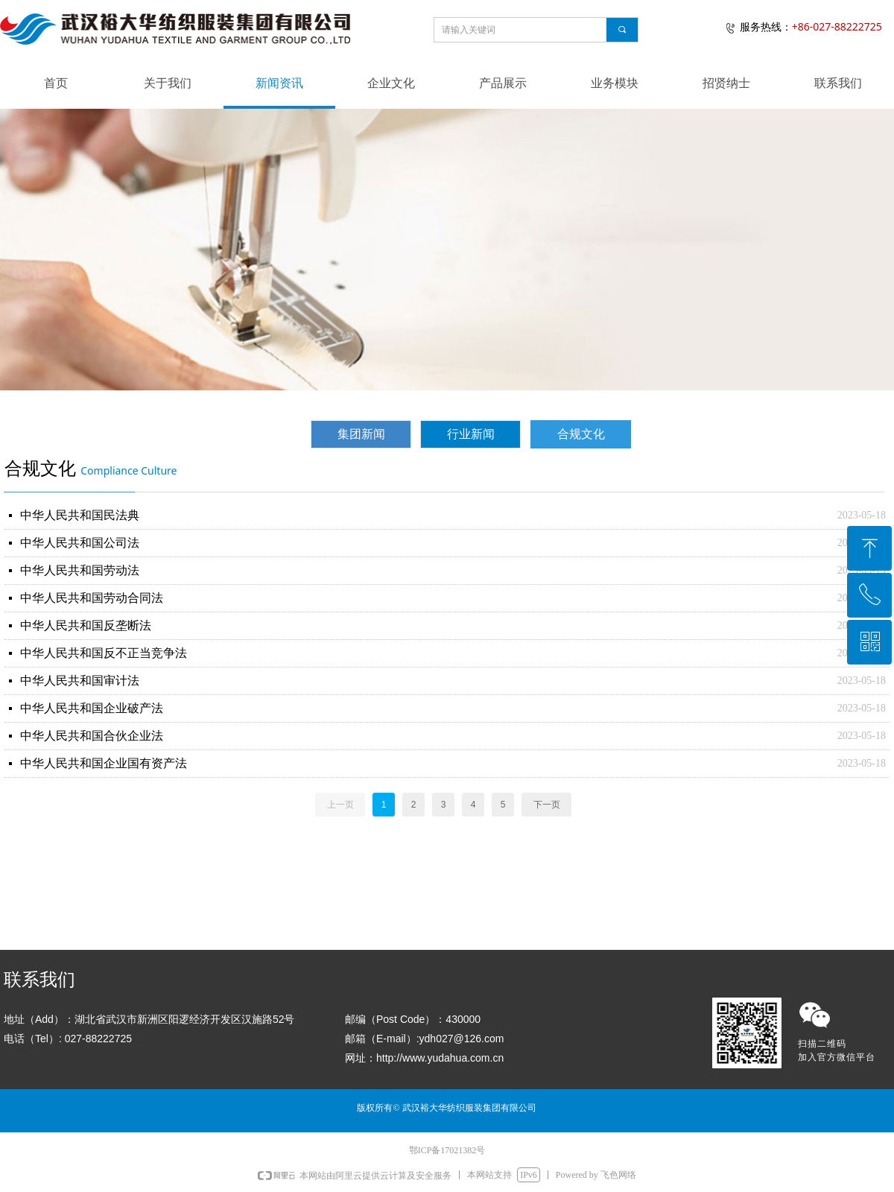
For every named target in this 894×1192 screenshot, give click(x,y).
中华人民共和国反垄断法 (85, 625)
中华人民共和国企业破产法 (91, 708)
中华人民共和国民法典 (79, 515)
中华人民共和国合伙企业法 (91, 735)
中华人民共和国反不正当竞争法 (103, 653)
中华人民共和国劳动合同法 (91, 598)
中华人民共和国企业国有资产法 (103, 763)
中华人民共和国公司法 (79, 542)
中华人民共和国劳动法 (79, 570)
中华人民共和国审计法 (79, 680)
